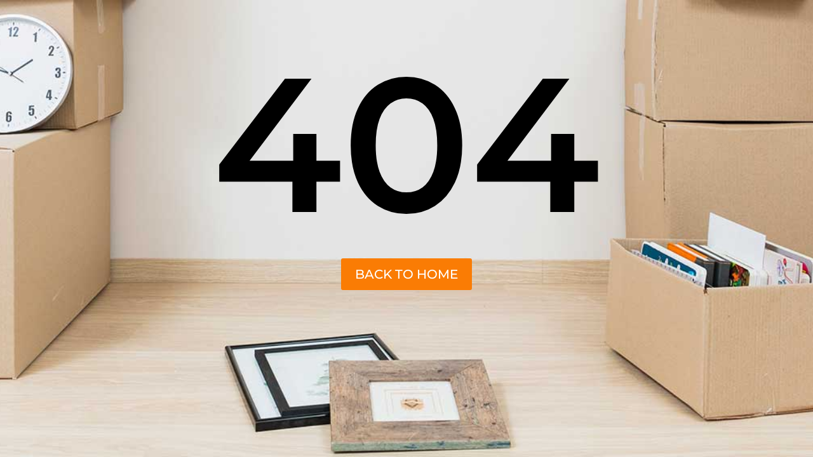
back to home (406, 274)
